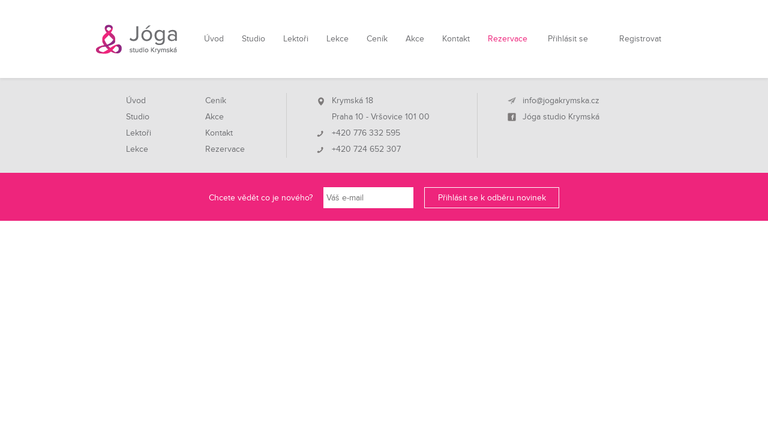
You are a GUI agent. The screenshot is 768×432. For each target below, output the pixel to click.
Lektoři (295, 39)
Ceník (377, 39)
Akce (415, 39)
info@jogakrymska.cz (561, 101)
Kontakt (456, 39)
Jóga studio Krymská (561, 117)
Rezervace (507, 39)
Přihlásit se (568, 39)
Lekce (337, 39)
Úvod (214, 39)
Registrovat (640, 39)
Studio (253, 39)
